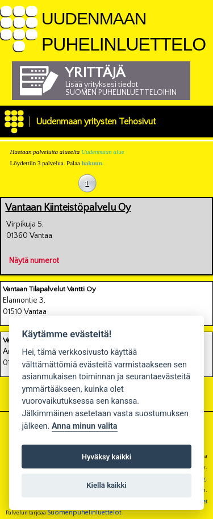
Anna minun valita (85, 426)
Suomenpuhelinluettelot (84, 512)
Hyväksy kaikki (106, 457)
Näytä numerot (34, 259)
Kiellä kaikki (106, 485)
